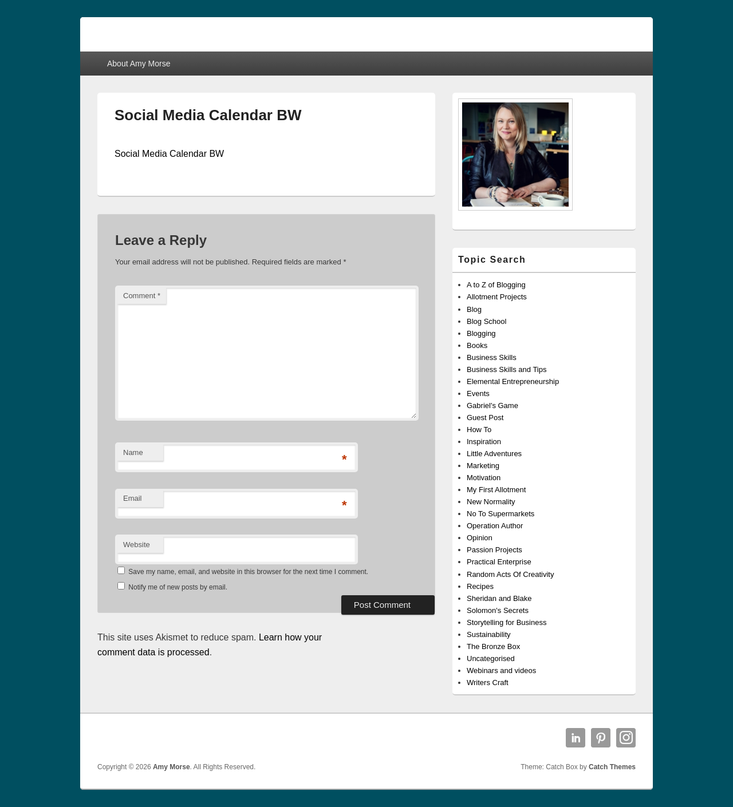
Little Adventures (494, 453)
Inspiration (484, 441)
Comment (141, 295)
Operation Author (495, 525)
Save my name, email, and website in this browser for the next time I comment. (248, 572)
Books (477, 345)
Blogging (481, 333)
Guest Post (485, 417)
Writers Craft (488, 682)
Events (478, 393)
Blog (474, 309)
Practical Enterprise (499, 561)
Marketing (483, 465)
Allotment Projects (497, 296)
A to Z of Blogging (496, 284)
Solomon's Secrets (498, 610)
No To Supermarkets (500, 513)
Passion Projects (494, 549)
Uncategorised (491, 658)
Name (133, 452)
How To (479, 429)
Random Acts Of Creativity (510, 574)
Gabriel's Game (492, 405)
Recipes (480, 586)
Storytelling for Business (506, 622)
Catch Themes (612, 767)
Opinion (479, 537)
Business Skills (492, 357)
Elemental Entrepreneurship (513, 381)
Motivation (484, 477)
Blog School (486, 321)
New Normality (491, 501)
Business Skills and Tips (506, 369)
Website (136, 544)
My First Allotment (496, 489)
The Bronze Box (493, 646)
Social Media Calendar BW (169, 154)
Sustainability (489, 634)
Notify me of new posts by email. (177, 587)
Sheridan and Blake (499, 598)
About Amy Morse (139, 63)
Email (132, 498)
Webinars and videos (501, 670)
